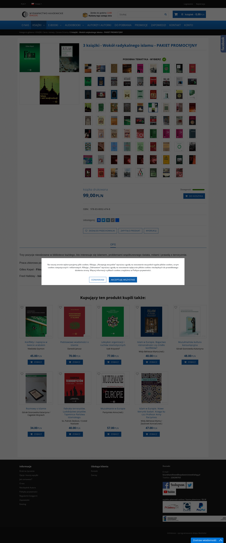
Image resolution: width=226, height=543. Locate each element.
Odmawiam (97, 279)
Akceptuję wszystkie (123, 279)
